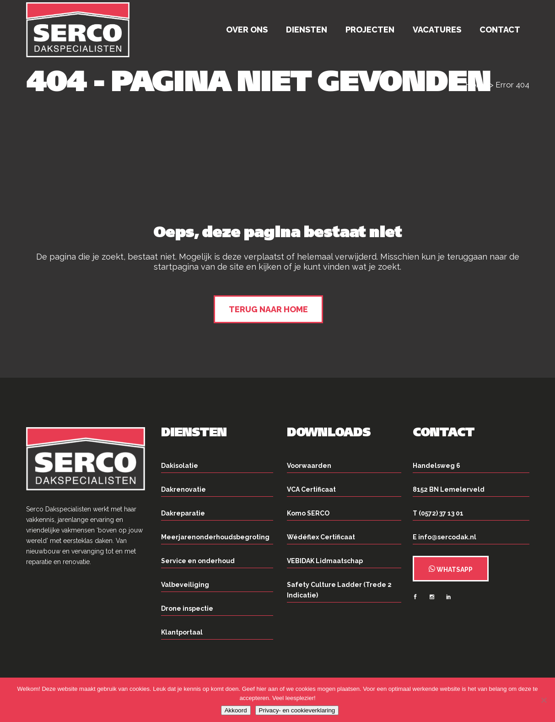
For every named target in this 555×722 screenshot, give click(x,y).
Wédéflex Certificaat (321, 537)
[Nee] (543, 700)
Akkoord (236, 710)
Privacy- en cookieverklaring (297, 710)
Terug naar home (268, 309)
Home (476, 84)
